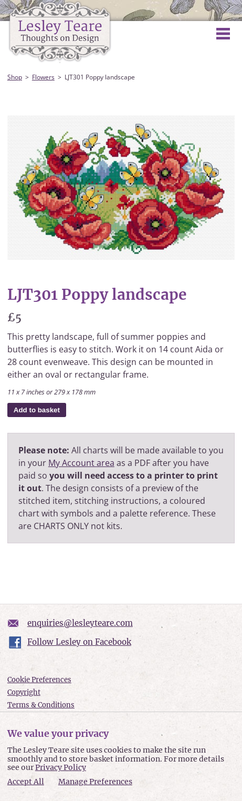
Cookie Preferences (39, 679)
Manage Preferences (95, 781)
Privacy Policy (60, 767)
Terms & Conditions (41, 705)
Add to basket (37, 410)
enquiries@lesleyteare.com (80, 623)
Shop (14, 77)
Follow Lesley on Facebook (79, 642)
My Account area (81, 463)
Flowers (43, 77)
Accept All (25, 781)
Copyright (23, 692)
